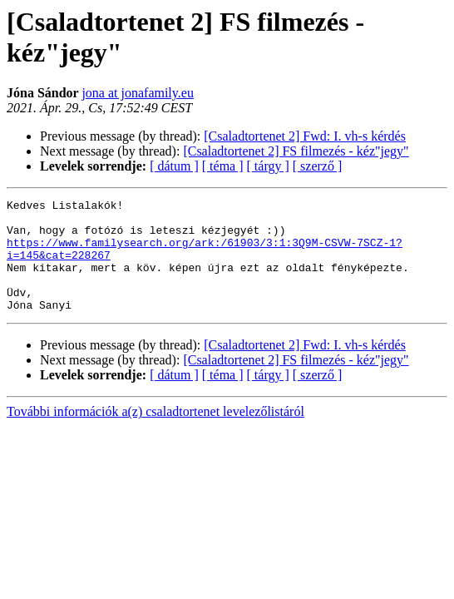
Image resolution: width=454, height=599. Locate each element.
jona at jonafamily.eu (137, 93)
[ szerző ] (318, 166)
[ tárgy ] (268, 166)
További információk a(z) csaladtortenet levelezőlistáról (155, 434)
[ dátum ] (174, 166)
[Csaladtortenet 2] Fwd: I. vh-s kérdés (305, 136)
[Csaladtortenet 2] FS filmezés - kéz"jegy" (295, 151)
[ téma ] (223, 166)
